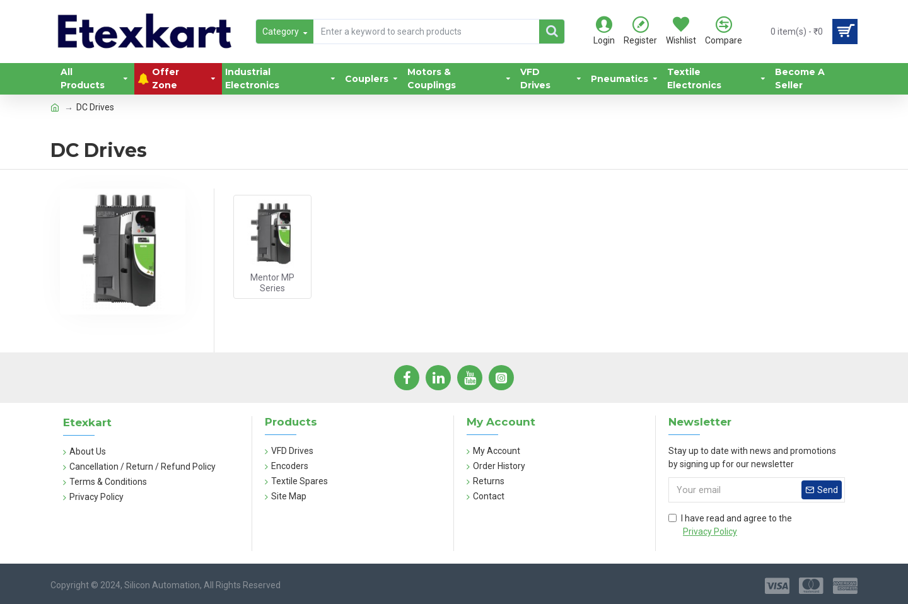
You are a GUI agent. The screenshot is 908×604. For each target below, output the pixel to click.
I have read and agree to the (730, 525)
